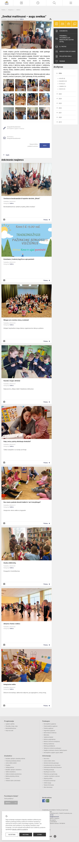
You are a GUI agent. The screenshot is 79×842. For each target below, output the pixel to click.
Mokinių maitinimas (49, 743)
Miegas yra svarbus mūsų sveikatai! (16, 320)
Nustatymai (11, 834)
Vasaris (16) (62, 86)
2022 (60, 108)
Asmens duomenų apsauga (51, 763)
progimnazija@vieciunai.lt (52, 816)
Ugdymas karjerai (48, 737)
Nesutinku (26, 834)
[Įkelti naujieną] (21, 3)
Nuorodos (46, 758)
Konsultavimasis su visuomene (52, 765)
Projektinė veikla (63, 56)
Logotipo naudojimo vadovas (52, 776)
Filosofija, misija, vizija (12, 726)
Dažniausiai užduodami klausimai (53, 767)
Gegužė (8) (62, 78)
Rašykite (8, 802)
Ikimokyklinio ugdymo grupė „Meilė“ (53, 752)
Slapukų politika (48, 778)
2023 (60, 103)
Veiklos (18, 9)
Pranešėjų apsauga (49, 769)
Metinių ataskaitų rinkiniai (12, 776)
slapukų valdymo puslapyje (20, 829)
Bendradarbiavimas (11, 728)
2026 (60, 73)
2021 (60, 112)
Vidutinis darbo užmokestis (13, 780)
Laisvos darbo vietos (49, 761)
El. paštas (60, 47)
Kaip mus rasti (9, 730)
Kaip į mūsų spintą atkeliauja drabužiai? (17, 441)
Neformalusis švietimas (50, 732)
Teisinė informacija (49, 785)
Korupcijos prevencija (49, 780)
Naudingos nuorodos (49, 771)
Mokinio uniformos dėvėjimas (52, 741)
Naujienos (11, 9)
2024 (60, 98)
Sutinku (39, 834)
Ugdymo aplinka (10, 724)
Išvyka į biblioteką (10, 563)
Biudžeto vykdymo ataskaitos (13, 769)
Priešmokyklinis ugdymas (50, 726)
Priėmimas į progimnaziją (50, 774)
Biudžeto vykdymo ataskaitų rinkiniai (15, 758)
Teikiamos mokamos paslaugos (52, 748)
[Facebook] (43, 800)
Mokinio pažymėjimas (49, 739)
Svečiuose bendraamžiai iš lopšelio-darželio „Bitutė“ (22, 198)
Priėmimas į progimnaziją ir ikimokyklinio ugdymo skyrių (64, 38)
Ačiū (44, 145)
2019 (60, 122)
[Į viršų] (55, 836)
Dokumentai (61, 31)
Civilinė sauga (47, 783)
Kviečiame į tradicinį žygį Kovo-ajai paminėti (19, 259)
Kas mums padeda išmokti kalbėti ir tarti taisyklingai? (22, 502)
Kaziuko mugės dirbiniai (12, 381)
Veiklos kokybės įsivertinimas (14, 774)
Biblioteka (46, 735)
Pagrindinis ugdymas (49, 730)
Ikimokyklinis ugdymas (50, 724)
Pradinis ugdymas (48, 728)
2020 (60, 117)
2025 (60, 94)
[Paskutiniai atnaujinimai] (38, 3)
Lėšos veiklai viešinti (11, 763)
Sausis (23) (62, 89)
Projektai (8, 765)
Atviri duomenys (48, 787)
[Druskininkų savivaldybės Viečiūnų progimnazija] (6, 3)
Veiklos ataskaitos (11, 771)
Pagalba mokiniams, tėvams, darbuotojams (55, 750)
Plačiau (46, 219)
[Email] (47, 800)
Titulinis (3, 9)
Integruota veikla (10, 684)
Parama (60, 61)
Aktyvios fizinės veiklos (12, 624)
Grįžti (7, 155)
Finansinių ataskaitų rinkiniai (13, 761)
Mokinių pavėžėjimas (49, 746)
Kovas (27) (62, 83)
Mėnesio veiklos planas (65, 51)
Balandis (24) (63, 81)
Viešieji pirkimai (10, 767)
